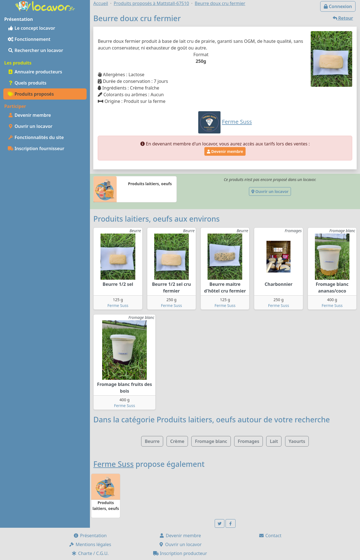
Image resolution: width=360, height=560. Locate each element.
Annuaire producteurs (35, 72)
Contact (270, 535)
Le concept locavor (31, 28)
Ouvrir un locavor (30, 126)
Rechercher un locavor (35, 50)
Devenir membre (29, 115)
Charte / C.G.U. (90, 553)
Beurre (152, 441)
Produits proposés (31, 94)
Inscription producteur (180, 553)
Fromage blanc (211, 441)
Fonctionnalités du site (36, 137)
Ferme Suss (117, 305)
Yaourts (297, 441)
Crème (177, 441)
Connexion (338, 6)
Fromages (248, 441)
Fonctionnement (29, 39)
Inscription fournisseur (36, 148)
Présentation (90, 535)
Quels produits (27, 83)
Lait (274, 441)
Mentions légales (90, 544)
